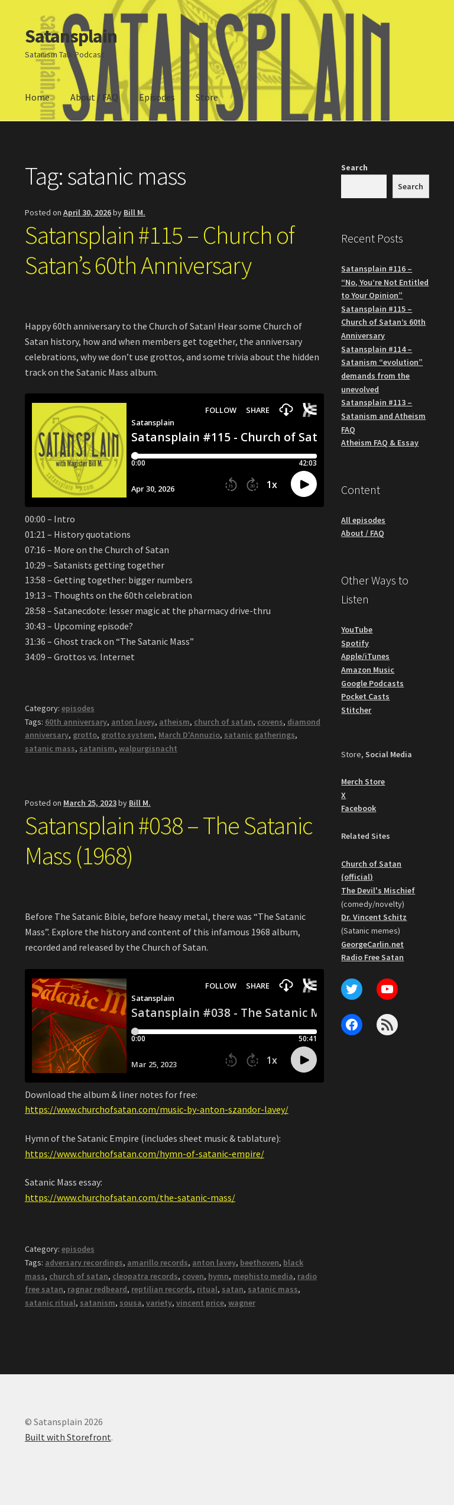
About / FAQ (94, 97)
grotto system (127, 734)
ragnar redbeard (97, 1289)
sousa (130, 1302)
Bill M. (134, 212)
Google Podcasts (372, 683)
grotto (85, 734)
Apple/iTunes (365, 656)
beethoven (259, 1262)
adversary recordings (84, 1262)
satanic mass (50, 748)
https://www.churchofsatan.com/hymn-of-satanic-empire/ (144, 1154)
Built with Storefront (68, 1437)
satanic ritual (50, 1302)
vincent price (200, 1302)
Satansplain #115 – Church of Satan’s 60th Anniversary (159, 249)
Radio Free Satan (372, 957)
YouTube (356, 629)
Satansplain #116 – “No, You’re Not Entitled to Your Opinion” (385, 282)
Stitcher (356, 710)
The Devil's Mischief (378, 890)
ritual (207, 1289)
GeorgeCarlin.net (372, 944)
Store (207, 97)
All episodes (363, 520)
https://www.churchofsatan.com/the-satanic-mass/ (130, 1197)
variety (159, 1302)
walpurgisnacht (148, 748)
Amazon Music (367, 669)
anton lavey (133, 721)
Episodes (157, 97)
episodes (78, 708)
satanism (97, 748)
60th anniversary (76, 721)
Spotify (355, 643)
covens (270, 721)
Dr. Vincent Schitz (374, 917)
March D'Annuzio (189, 734)
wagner (241, 1302)
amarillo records (157, 1262)
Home (37, 97)
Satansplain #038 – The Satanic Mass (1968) (169, 840)
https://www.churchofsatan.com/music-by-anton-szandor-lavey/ (156, 1109)
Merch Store (363, 781)
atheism (174, 721)
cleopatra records (145, 1276)
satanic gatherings (259, 734)
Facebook (358, 808)
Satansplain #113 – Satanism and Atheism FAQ (383, 415)
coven (193, 1276)
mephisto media (263, 1276)
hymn (218, 1276)
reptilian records (162, 1289)
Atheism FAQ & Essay (380, 442)
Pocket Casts (365, 696)
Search (354, 167)
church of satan (223, 721)
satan (233, 1289)
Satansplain (71, 36)
